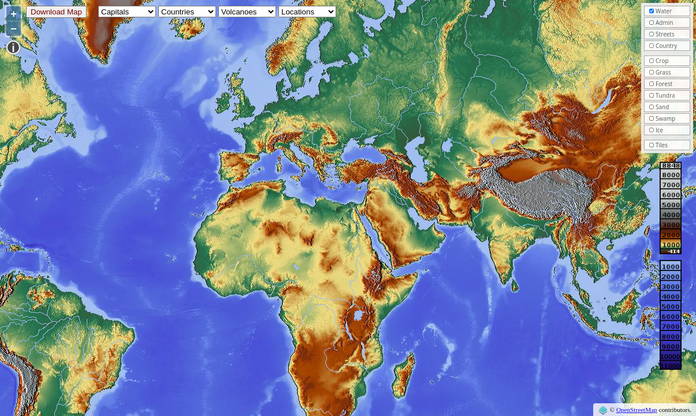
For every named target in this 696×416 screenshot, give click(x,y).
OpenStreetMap (636, 409)
